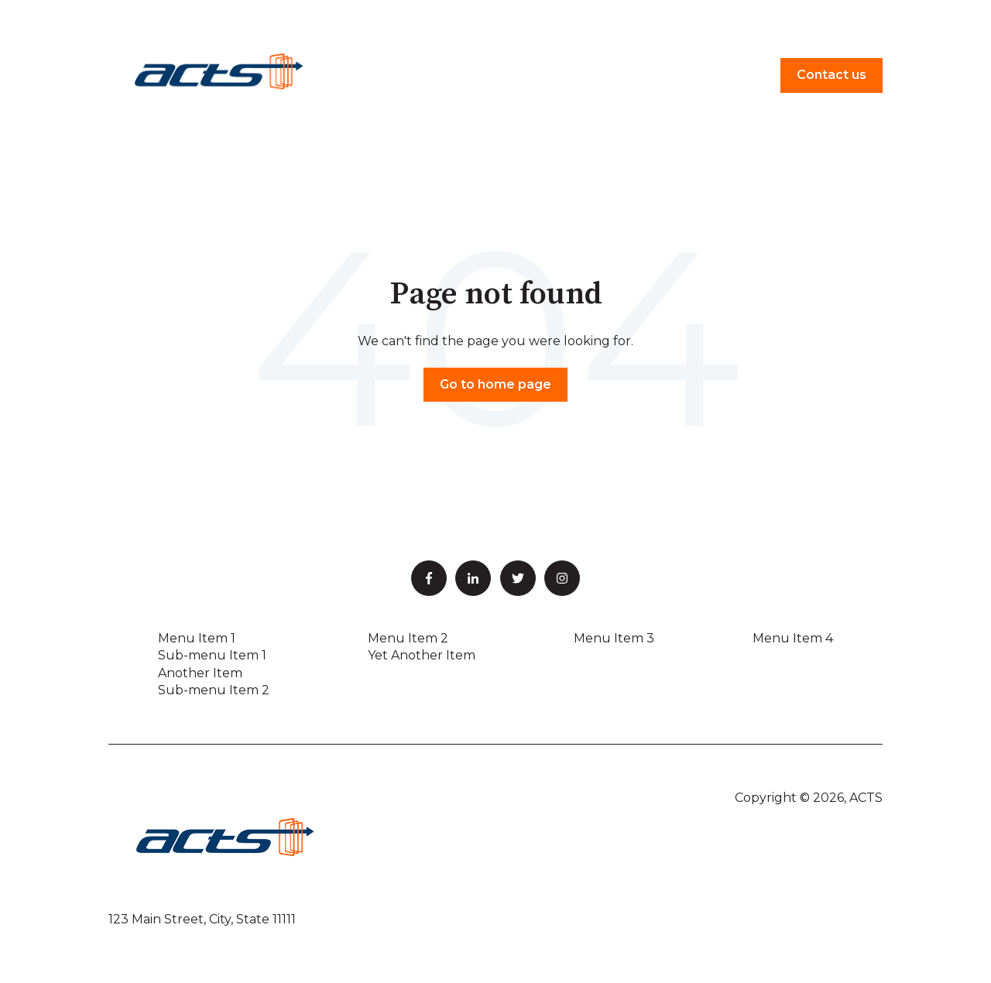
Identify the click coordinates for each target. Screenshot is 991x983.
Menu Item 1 (196, 638)
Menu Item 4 (793, 638)
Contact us (831, 74)
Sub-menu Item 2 (213, 690)
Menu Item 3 (614, 638)
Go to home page (495, 384)
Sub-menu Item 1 (212, 655)
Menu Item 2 (408, 638)
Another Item (200, 673)
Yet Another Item (421, 655)
